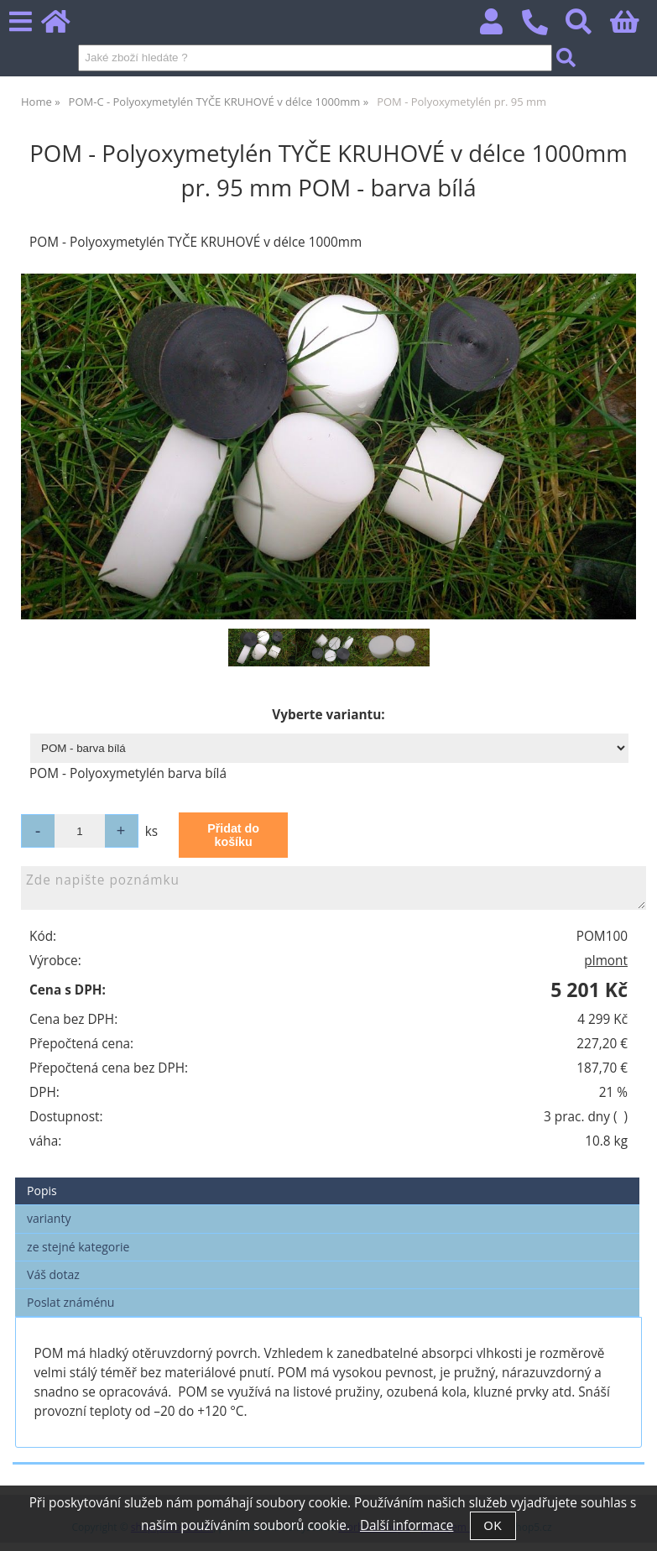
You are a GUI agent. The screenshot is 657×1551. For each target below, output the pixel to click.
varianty (48, 1218)
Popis (42, 1190)
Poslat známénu (70, 1302)
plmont (606, 960)
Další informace (406, 1525)
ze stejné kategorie (78, 1247)
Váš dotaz (53, 1274)
